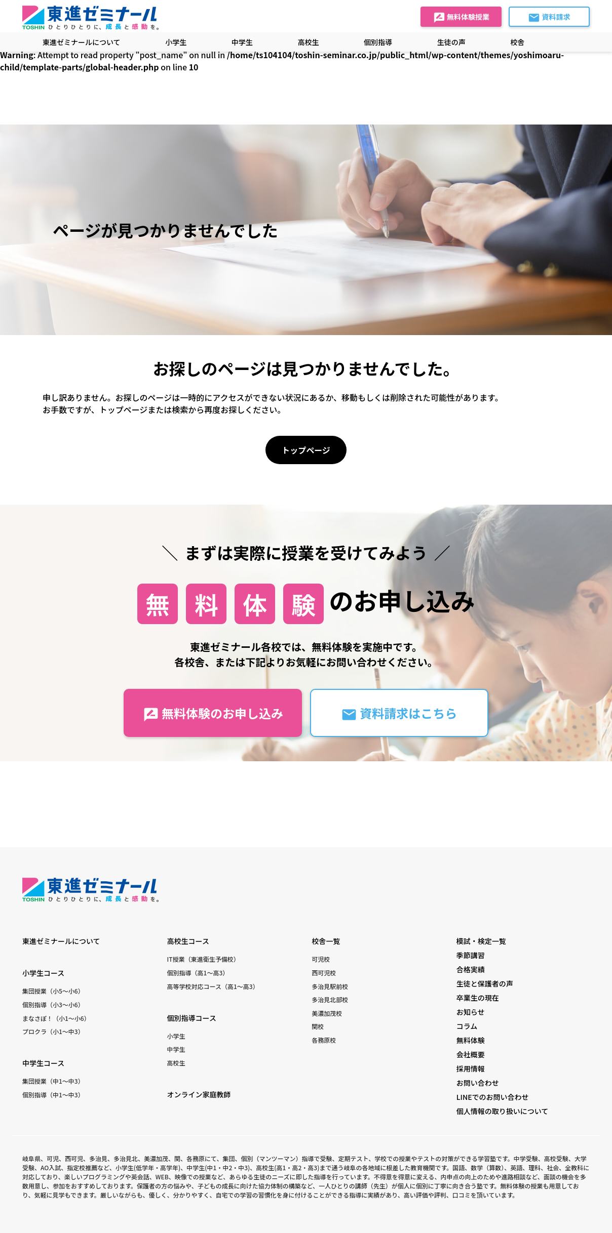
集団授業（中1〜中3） (53, 1081)
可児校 (321, 959)
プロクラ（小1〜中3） (53, 1031)
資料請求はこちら (399, 713)
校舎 (517, 42)
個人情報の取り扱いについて (502, 1111)
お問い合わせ (477, 1083)
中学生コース (43, 1063)
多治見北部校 (330, 999)
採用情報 (470, 1068)
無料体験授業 (461, 18)
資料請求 (549, 18)
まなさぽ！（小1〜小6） (56, 1018)
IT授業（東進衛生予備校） (203, 959)
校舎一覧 (326, 941)
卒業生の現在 (477, 998)
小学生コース (43, 973)
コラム (467, 1026)
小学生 (176, 1036)
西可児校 (324, 972)
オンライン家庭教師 (199, 1094)
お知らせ (470, 1012)
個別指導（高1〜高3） (198, 972)
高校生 (176, 1062)
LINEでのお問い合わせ (492, 1097)
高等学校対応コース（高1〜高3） (213, 986)
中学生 (176, 1049)
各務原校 (324, 1040)
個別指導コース (191, 1018)
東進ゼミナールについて (82, 42)
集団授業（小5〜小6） (53, 991)
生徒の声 (451, 42)
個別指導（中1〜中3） (53, 1094)
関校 (318, 1026)
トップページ (306, 450)
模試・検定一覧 (481, 941)
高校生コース (188, 941)
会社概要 (470, 1054)
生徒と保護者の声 (484, 983)
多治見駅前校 (330, 986)
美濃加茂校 (327, 1013)
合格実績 (470, 969)
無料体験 (470, 1040)
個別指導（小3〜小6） (53, 1004)
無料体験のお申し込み (213, 713)
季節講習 (470, 955)
